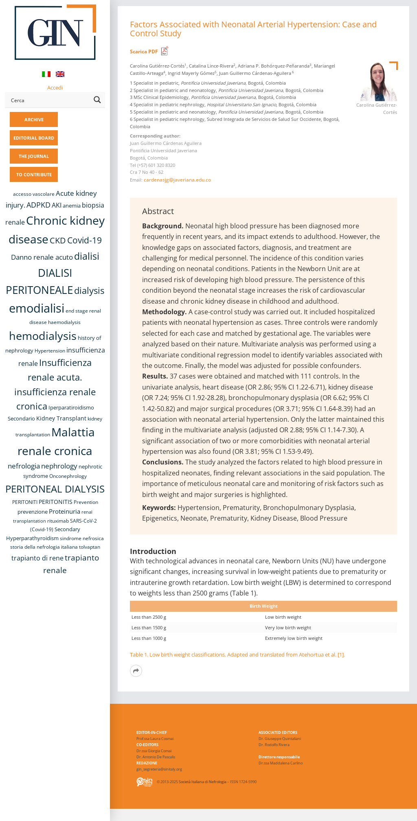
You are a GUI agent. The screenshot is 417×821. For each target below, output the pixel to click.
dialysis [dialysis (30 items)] (89, 290)
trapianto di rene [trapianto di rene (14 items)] (37, 558)
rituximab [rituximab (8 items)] (58, 521)
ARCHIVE (34, 119)
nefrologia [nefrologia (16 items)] (24, 466)
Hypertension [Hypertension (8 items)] (50, 351)
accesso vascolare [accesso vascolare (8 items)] (34, 194)
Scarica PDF (144, 51)
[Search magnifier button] (97, 100)
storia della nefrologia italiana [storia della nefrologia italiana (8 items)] (44, 547)
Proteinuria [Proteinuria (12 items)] (64, 511)
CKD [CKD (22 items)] (58, 240)
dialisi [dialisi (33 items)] (86, 256)
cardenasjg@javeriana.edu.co (177, 179)
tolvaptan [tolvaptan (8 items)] (89, 547)
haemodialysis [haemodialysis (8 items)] (64, 322)
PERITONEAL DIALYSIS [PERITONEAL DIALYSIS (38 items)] (55, 488)
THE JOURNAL (34, 156)
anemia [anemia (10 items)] (72, 205)
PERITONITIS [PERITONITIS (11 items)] (55, 502)
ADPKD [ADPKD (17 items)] (38, 205)
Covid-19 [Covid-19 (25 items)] (84, 240)
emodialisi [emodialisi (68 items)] (36, 308)
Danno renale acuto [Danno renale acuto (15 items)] (42, 257)
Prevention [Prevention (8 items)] (86, 502)
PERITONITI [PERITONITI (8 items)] (24, 502)
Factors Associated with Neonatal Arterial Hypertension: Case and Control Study (253, 29)
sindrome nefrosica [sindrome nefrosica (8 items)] (82, 538)
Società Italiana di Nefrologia (202, 782)
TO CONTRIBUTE (34, 174)
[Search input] (49, 99)
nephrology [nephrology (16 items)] (59, 466)
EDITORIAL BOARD (33, 138)
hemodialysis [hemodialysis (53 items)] (43, 335)
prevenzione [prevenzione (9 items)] (33, 511)
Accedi (55, 87)
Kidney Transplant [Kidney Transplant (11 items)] (61, 418)
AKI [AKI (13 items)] (56, 205)
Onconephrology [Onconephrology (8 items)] (68, 476)
